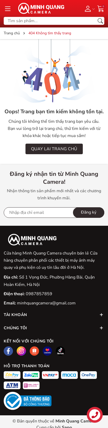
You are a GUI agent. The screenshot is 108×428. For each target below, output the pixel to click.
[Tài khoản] (89, 8)
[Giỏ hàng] (100, 8)
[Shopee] (34, 351)
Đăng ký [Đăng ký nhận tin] (88, 212)
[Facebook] (8, 351)
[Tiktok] (60, 351)
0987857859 (39, 294)
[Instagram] (21, 351)
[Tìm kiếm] (100, 21)
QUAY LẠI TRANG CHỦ (54, 149)
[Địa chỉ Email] (54, 212)
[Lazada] (47, 351)
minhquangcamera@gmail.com (46, 303)
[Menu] (8, 8)
